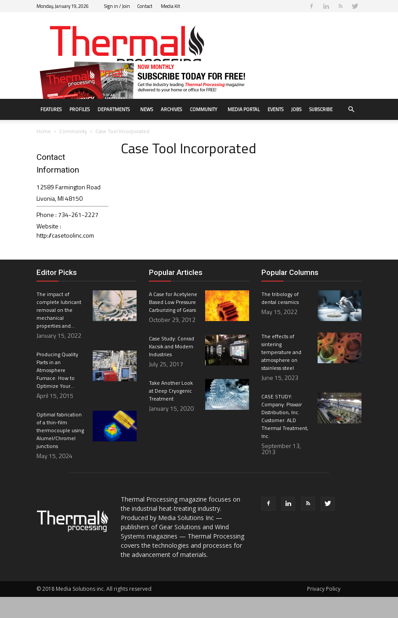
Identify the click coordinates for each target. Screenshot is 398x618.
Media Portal (244, 109)
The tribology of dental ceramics (280, 319)
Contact (144, 6)
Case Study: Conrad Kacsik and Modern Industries (171, 367)
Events (275, 109)
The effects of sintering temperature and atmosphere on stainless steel (281, 373)
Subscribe (321, 109)
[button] (351, 109)
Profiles (79, 109)
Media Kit (170, 6)
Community (203, 109)
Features (51, 109)
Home (43, 152)
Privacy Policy (323, 610)
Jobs (296, 109)
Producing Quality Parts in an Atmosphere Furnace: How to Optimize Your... (57, 391)
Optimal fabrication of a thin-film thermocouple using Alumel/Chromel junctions (60, 451)
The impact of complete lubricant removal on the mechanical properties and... (58, 331)
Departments (114, 109)
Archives (171, 109)
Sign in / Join (117, 6)
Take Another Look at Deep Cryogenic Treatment (171, 412)
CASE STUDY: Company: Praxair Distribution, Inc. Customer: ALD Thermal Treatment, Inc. (284, 437)
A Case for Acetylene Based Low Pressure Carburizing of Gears (173, 323)
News (146, 109)
